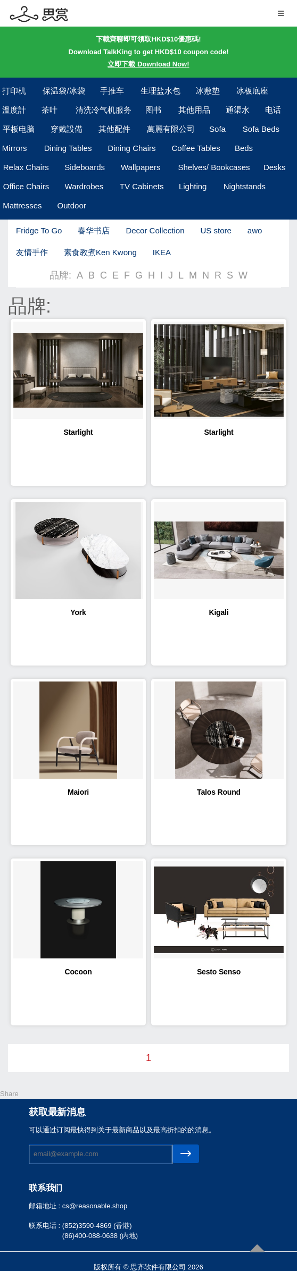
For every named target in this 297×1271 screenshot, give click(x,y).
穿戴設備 (66, 128)
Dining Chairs (131, 148)
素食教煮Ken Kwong (100, 252)
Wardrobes (84, 186)
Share (9, 1094)
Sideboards (84, 167)
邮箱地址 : (45, 1206)
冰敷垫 (208, 90)
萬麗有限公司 (171, 128)
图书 (153, 109)
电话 (273, 109)
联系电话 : (45, 1226)
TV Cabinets (142, 186)
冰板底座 (252, 90)
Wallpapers (140, 167)
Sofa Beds (261, 128)
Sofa (217, 128)
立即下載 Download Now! (148, 64)
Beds (244, 148)
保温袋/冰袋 (64, 90)
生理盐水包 (160, 90)
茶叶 (49, 109)
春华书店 (94, 230)
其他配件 (114, 128)
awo (255, 230)
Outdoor (71, 205)
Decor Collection (155, 230)
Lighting (193, 186)
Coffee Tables (196, 148)
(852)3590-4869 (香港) (97, 1226)
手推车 (112, 90)
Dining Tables (68, 148)
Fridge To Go (39, 230)
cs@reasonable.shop (94, 1206)
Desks (274, 167)
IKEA (162, 252)
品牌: (60, 275)
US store (215, 230)
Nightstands (245, 186)
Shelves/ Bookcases (214, 167)
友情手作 (32, 252)
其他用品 (194, 109)
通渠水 (238, 109)
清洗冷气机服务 (103, 109)
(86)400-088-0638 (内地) (100, 1236)
